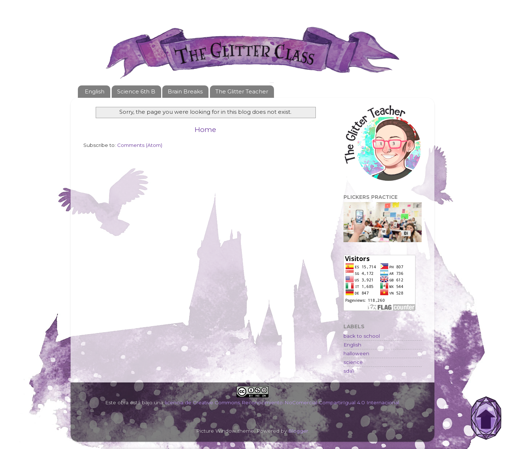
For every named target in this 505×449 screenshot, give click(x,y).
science (353, 362)
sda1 (348, 371)
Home (205, 129)
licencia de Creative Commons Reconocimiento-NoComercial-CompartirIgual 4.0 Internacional (282, 402)
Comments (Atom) (139, 145)
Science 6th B (136, 91)
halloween (356, 353)
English (94, 91)
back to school (361, 336)
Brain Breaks (185, 91)
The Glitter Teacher (241, 91)
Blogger (298, 431)
